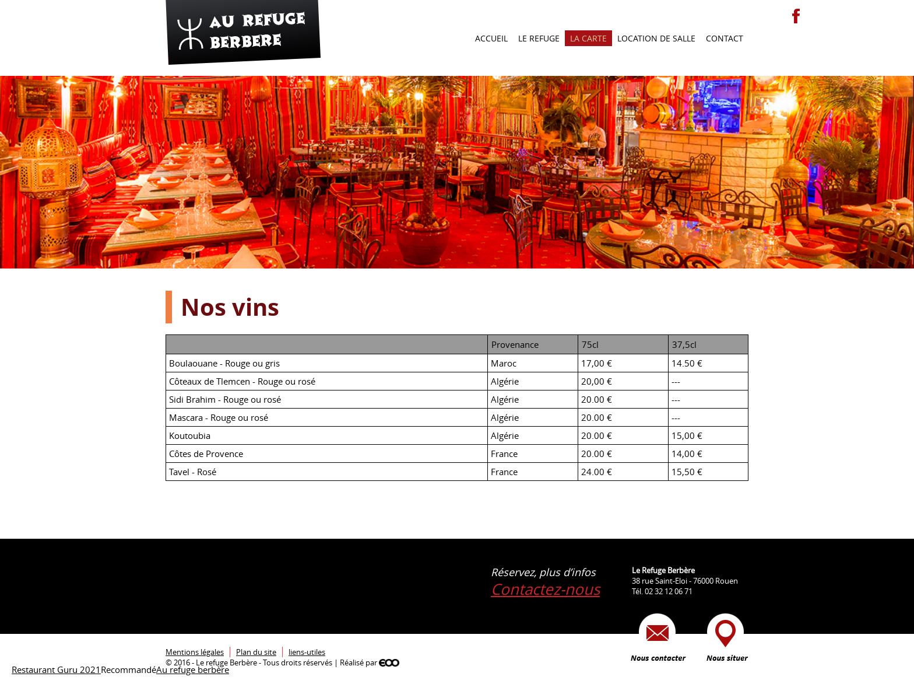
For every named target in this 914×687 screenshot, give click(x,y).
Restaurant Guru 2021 (56, 669)
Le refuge (539, 38)
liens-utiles (307, 652)
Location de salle (656, 38)
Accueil (491, 38)
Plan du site (256, 652)
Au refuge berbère (192, 669)
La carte (588, 38)
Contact (724, 38)
